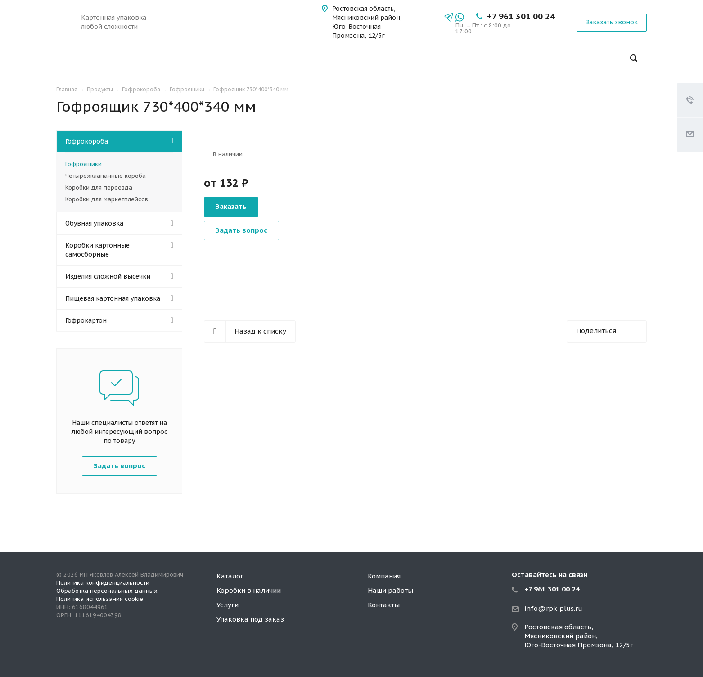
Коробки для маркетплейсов (106, 199)
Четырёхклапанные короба (105, 176)
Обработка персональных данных (107, 591)
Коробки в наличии (248, 590)
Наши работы (390, 590)
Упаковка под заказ (250, 619)
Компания (384, 576)
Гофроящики (83, 164)
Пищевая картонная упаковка (112, 298)
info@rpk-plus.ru (553, 608)
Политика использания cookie (99, 599)
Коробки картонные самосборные (97, 249)
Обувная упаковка (94, 223)
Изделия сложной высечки (107, 276)
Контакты (384, 604)
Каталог (229, 576)
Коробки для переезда (98, 187)
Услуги (227, 604)
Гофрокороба (86, 141)
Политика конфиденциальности (102, 583)
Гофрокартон (86, 320)
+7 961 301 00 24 (521, 16)
